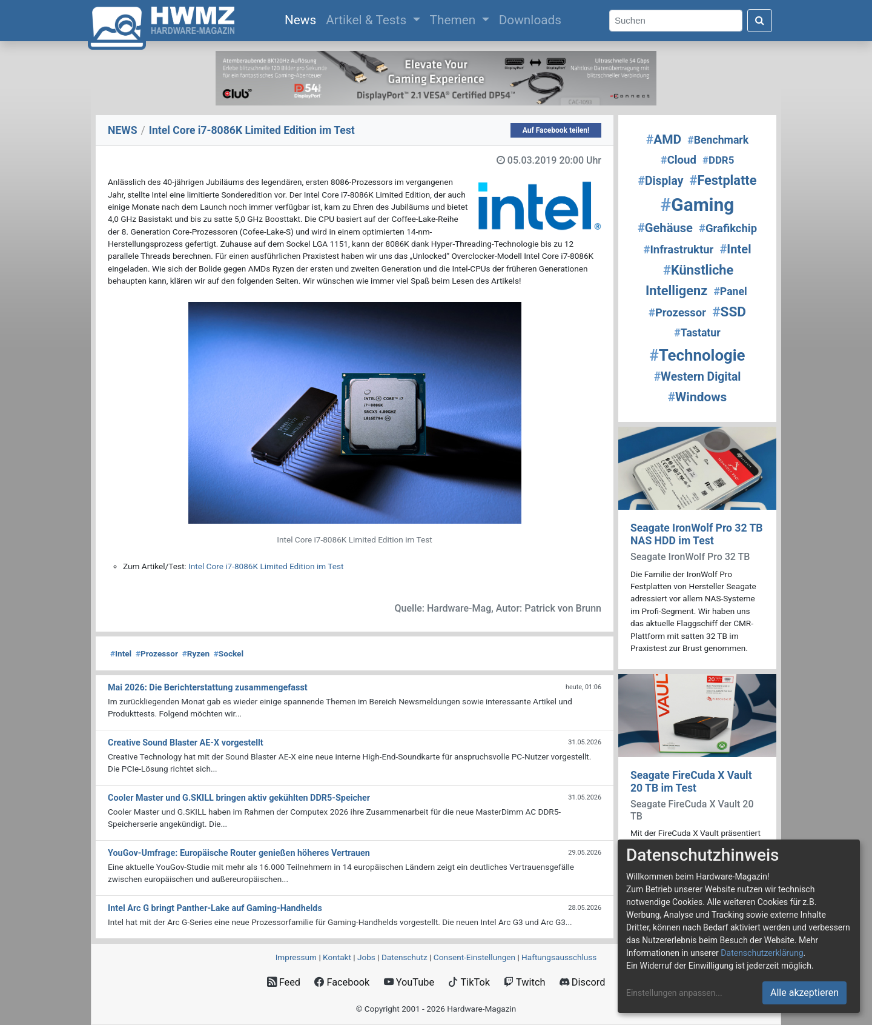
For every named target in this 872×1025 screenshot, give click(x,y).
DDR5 (718, 160)
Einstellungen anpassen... (674, 993)
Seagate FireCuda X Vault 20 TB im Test (691, 781)
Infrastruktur (678, 249)
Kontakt (337, 957)
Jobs (366, 957)
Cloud (678, 160)
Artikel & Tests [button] (367, 20)
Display (661, 181)
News (303, 18)
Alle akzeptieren (804, 992)
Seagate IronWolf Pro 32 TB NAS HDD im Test (696, 534)
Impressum (296, 957)
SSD (729, 312)
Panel (730, 291)
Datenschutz (405, 957)
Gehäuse (665, 228)
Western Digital (697, 377)
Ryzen (196, 653)
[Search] (675, 21)
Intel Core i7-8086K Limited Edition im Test (265, 566)
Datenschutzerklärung (762, 953)
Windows (697, 397)
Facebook (341, 982)
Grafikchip (728, 228)
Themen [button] (454, 20)
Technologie (697, 355)
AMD (663, 139)
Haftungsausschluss (558, 957)
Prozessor (157, 653)
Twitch (524, 982)
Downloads (530, 20)
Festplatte (723, 180)
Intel (120, 653)
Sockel (228, 653)
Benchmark (717, 140)
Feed (283, 982)
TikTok (469, 982)
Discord (583, 982)
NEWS (122, 130)
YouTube (409, 982)
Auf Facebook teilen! (556, 130)
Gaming (698, 204)
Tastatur (697, 333)
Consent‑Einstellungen (474, 957)
